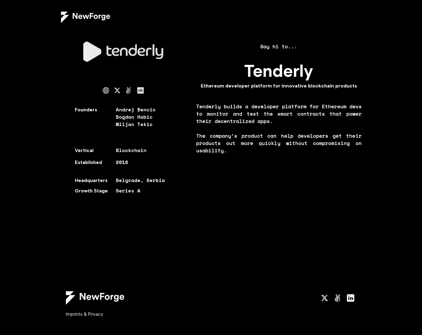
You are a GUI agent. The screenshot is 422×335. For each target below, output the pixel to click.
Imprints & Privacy (84, 314)
